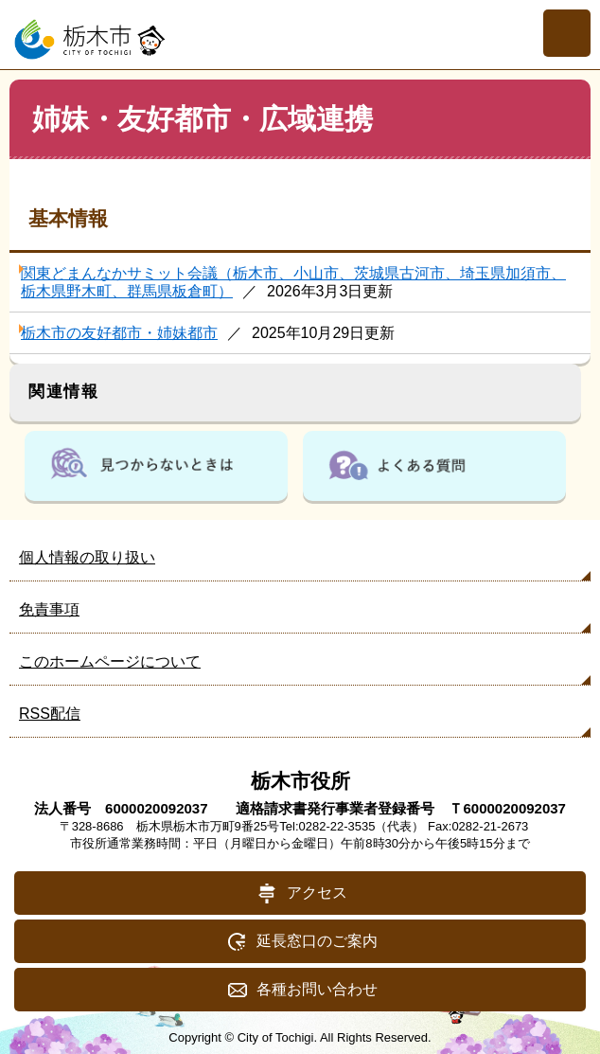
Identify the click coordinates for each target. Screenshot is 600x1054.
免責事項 (49, 609)
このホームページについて (110, 661)
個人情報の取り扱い (87, 557)
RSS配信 (49, 714)
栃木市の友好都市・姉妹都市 (119, 333)
